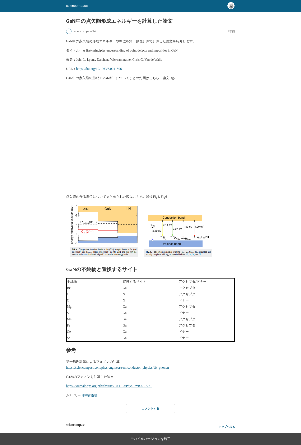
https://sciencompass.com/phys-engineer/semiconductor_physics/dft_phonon (117, 367)
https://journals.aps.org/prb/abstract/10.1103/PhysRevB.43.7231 (109, 386)
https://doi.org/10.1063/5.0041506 (99, 69)
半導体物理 (89, 395)
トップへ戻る (227, 426)
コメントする (150, 408)
